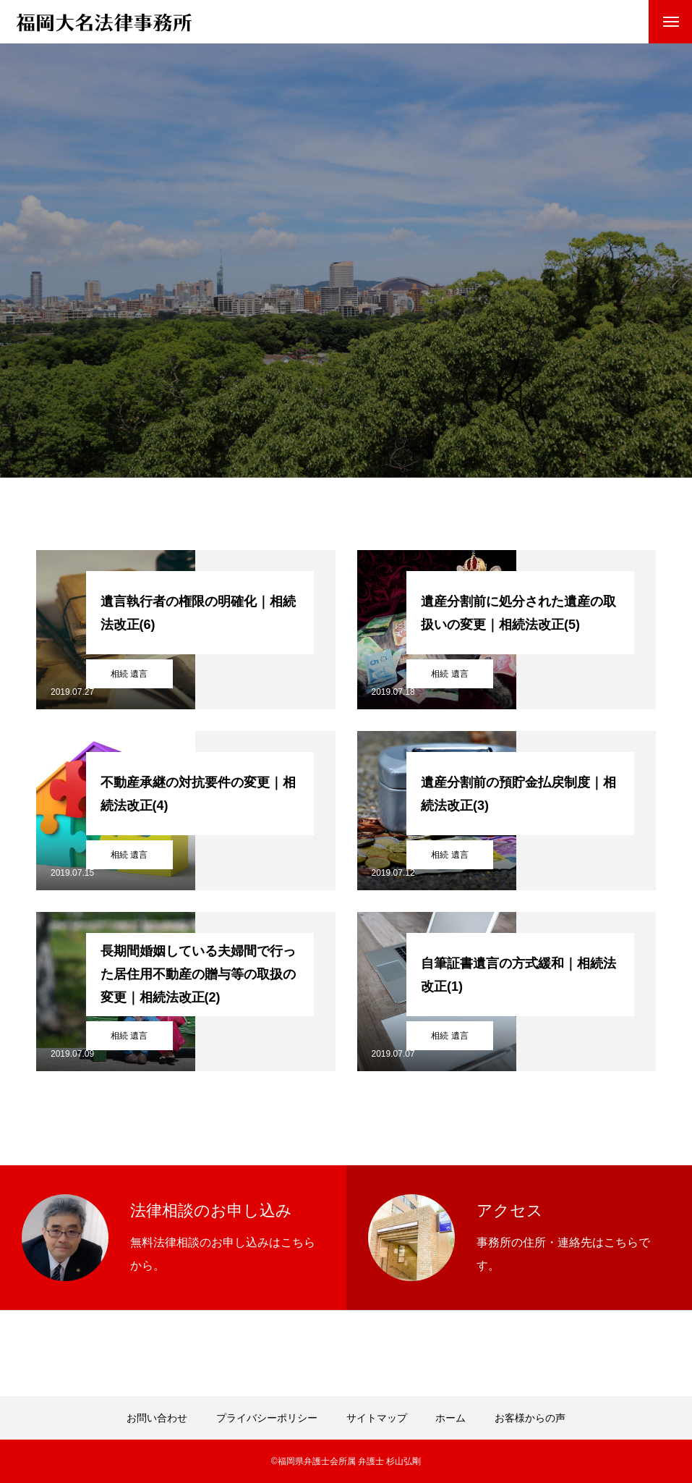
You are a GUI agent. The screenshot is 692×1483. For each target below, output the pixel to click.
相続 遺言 (129, 674)
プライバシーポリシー (266, 1418)
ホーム (450, 1418)
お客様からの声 (530, 1418)
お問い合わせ (157, 1418)
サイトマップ (376, 1418)
